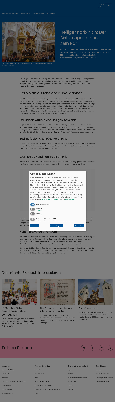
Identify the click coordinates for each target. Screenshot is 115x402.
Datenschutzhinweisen (50, 199)
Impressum (69, 199)
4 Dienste (39, 215)
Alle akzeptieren (79, 226)
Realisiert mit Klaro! (79, 229)
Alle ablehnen (35, 226)
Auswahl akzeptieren (56, 226)
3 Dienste (39, 206)
